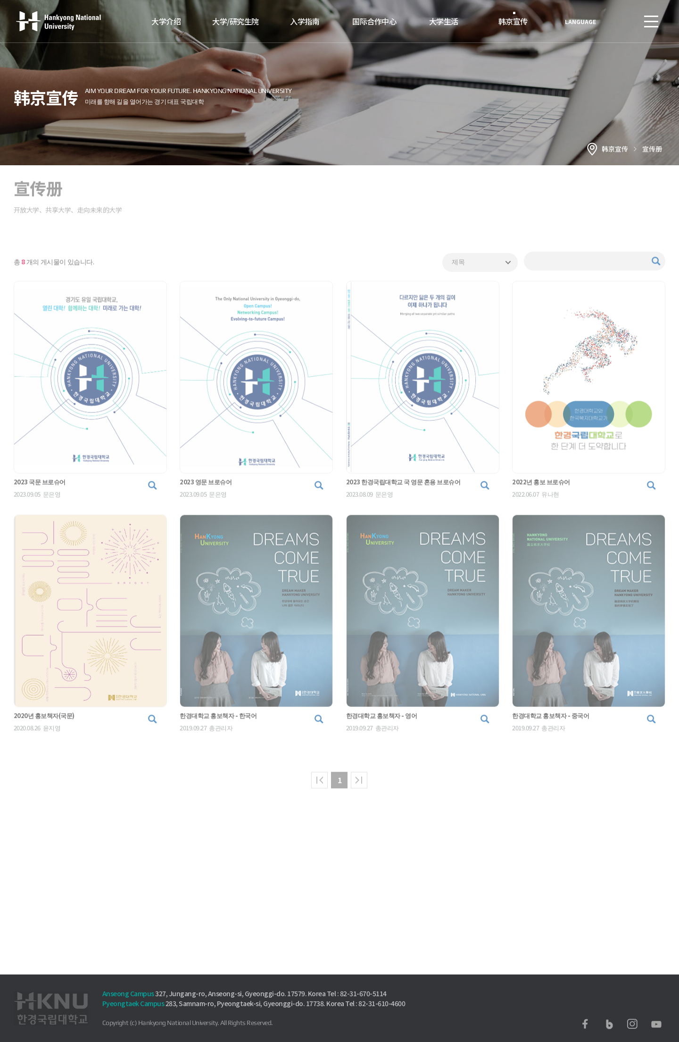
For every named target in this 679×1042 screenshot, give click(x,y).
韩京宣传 (513, 21)
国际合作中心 (374, 21)
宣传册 (652, 148)
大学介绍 (166, 21)
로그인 (623, 21)
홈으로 (592, 149)
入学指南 (304, 21)
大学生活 (443, 21)
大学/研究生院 (235, 21)
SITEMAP (651, 21)
